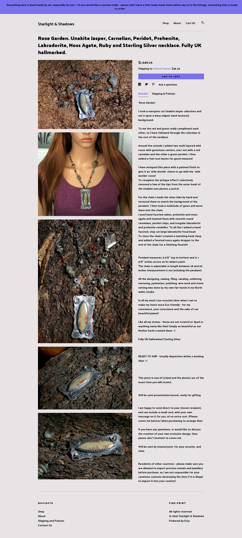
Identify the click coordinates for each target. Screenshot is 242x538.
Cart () (190, 22)
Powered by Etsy (179, 520)
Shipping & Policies (163, 93)
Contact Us (45, 525)
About (177, 22)
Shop (166, 22)
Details (143, 93)
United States (161, 68)
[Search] (202, 22)
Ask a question (168, 84)
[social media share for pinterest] (153, 84)
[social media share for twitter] (147, 84)
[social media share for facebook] (140, 84)
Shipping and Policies (51, 520)
